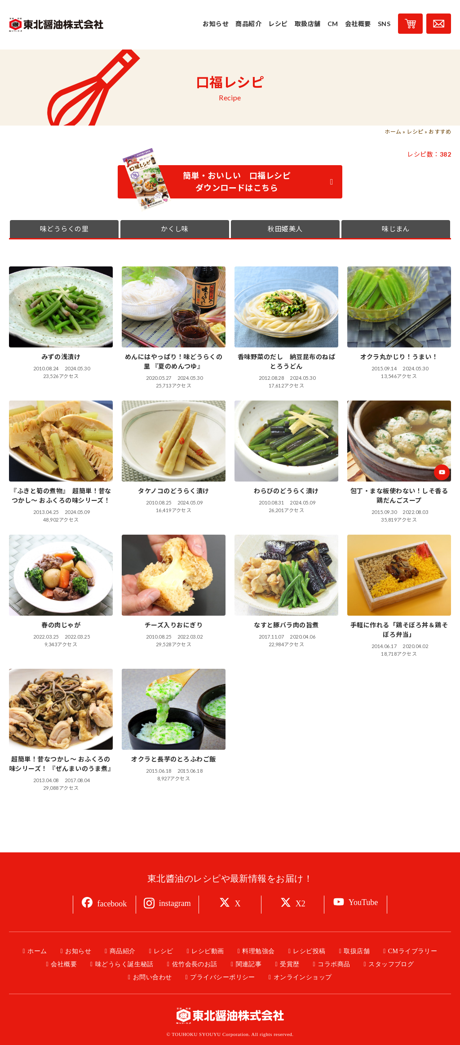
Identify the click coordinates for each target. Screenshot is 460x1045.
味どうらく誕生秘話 (124, 964)
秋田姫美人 (285, 229)
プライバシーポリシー (222, 977)
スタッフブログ (391, 964)
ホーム (393, 131)
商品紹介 (123, 951)
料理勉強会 (258, 951)
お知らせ (78, 951)
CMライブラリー (413, 951)
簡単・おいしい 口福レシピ (228, 181)
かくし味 (175, 229)
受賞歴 (289, 964)
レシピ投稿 (309, 951)
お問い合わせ (152, 977)
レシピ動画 (207, 951)
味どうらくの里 (64, 229)
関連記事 (249, 964)
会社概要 (64, 964)
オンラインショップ (303, 977)
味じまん (396, 229)
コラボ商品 (334, 964)
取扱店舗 (357, 951)
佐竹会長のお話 (194, 964)
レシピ (415, 131)
